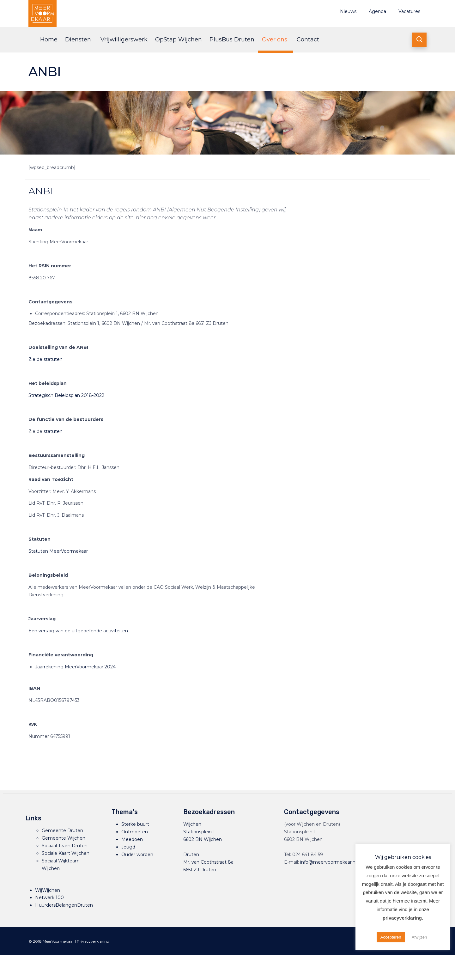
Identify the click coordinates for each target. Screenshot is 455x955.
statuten (52, 431)
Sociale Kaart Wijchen (65, 853)
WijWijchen (47, 890)
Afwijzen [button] (419, 937)
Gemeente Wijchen (63, 838)
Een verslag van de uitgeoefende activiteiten (78, 631)
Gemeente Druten (62, 830)
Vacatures (409, 11)
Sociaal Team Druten (65, 846)
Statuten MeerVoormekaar (58, 551)
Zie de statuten (45, 359)
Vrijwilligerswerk (124, 39)
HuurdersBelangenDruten (64, 905)
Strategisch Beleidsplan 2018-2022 (66, 395)
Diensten (78, 39)
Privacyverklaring (93, 941)
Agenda (377, 11)
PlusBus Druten (231, 39)
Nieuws (348, 11)
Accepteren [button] (390, 937)
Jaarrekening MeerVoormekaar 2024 (75, 667)
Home (49, 39)
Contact (308, 39)
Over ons (274, 39)
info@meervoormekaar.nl (328, 862)
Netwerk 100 (49, 897)
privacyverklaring (402, 918)
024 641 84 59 (307, 854)
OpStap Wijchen (178, 39)
